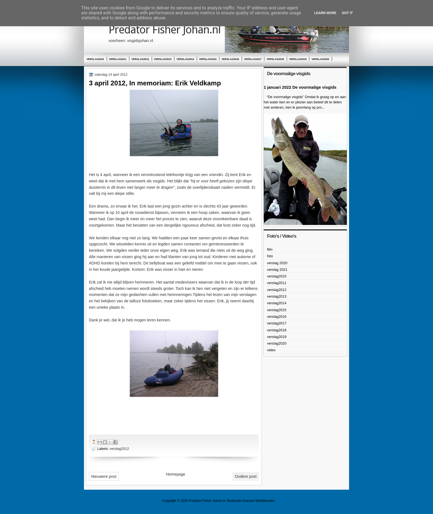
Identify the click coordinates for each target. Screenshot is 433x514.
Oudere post (246, 476)
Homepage (175, 474)
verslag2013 (163, 59)
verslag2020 (320, 59)
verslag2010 (95, 59)
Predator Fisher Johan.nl (165, 29)
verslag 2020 (277, 263)
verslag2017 (253, 59)
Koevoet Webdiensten (258, 501)
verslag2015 (208, 59)
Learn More (325, 13)
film (270, 249)
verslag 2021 (277, 270)
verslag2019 (298, 59)
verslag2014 (185, 59)
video (271, 350)
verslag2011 (118, 59)
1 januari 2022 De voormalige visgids (300, 87)
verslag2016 (230, 59)
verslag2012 (140, 59)
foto (270, 256)
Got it (347, 13)
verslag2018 (275, 59)
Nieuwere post (103, 476)
